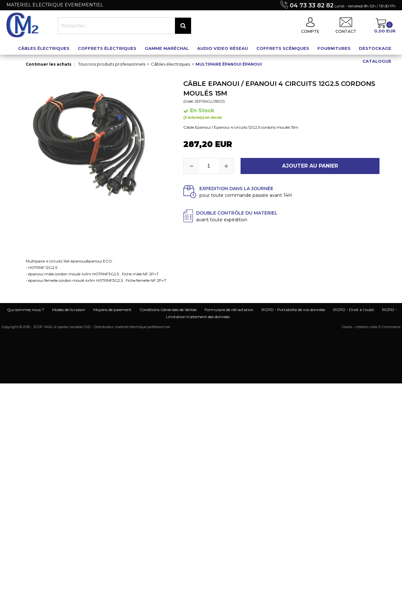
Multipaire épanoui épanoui (229, 64)
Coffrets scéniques (282, 48)
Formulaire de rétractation (229, 309)
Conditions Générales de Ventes (168, 309)
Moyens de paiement (112, 309)
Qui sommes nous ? (25, 309)
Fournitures (334, 48)
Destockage (375, 48)
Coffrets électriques (107, 48)
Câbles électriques (43, 48)
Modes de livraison (68, 309)
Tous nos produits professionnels (111, 64)
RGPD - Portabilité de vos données (293, 309)
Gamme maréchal (167, 48)
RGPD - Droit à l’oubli (353, 309)
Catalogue (376, 61)
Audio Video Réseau (222, 48)
